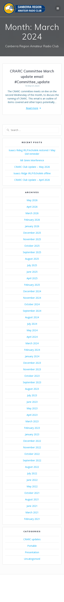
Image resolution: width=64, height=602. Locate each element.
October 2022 (32, 453)
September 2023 (32, 382)
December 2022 (32, 440)
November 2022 (32, 447)
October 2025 (32, 245)
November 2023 (32, 369)
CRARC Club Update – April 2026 (32, 179)
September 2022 (32, 460)
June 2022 (32, 479)
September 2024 (32, 310)
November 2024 (32, 297)
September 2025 (32, 252)
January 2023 (32, 434)
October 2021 (32, 493)
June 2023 (32, 401)
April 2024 (32, 336)
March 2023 (32, 421)
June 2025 (32, 271)
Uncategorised (32, 558)
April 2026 (32, 206)
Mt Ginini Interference (32, 160)
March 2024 (32, 343)
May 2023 (32, 408)
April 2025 (32, 278)
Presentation (32, 552)
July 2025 (32, 265)
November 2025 (32, 239)
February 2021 (32, 519)
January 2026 (32, 226)
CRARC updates (32, 539)
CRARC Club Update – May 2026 (32, 166)
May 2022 (32, 486)
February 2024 (32, 349)
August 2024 (32, 317)
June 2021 (32, 506)
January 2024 (32, 356)
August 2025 (32, 258)
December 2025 (32, 232)
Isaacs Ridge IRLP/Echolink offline (32, 173)
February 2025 (32, 284)
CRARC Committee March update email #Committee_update (32, 76)
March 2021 (32, 512)
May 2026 (32, 200)
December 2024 (32, 291)
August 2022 (32, 466)
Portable (32, 545)
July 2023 (32, 395)
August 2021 (32, 499)
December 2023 (32, 362)
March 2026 (32, 213)
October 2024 (32, 304)
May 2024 (32, 330)
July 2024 (32, 323)
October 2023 (32, 375)
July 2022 (32, 473)
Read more (32, 108)
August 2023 (32, 388)
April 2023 (32, 414)
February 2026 (32, 219)
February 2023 (32, 427)
